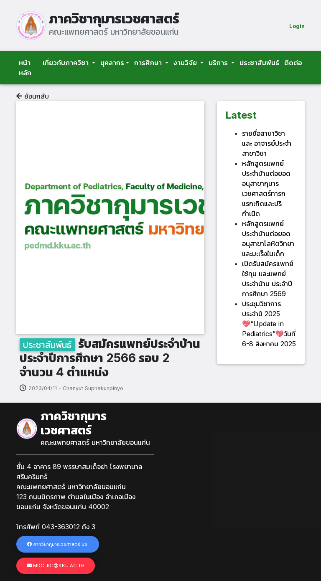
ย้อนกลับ (32, 96)
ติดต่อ (293, 62)
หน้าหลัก (25, 67)
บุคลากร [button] (112, 62)
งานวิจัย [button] (186, 62)
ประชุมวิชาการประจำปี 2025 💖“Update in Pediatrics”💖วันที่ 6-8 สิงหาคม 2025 (269, 323)
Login (297, 26)
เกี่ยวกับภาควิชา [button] (66, 62)
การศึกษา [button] (148, 62)
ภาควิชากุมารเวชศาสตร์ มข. (58, 544)
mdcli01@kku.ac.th (55, 565)
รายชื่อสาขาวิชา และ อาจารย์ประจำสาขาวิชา (266, 143)
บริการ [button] (219, 62)
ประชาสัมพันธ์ (259, 62)
